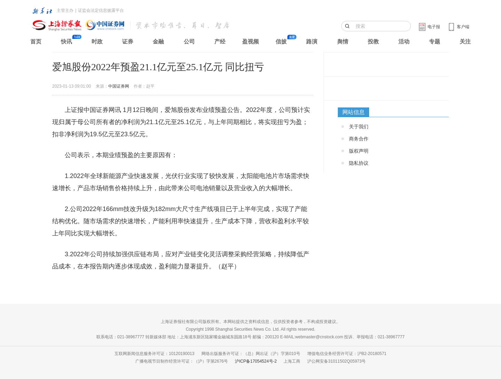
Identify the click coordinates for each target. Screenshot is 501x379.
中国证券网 (118, 86)
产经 (219, 42)
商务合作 (358, 139)
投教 (373, 42)
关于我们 (358, 126)
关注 (465, 42)
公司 (189, 42)
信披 (281, 42)
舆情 (342, 42)
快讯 (66, 42)
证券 (127, 42)
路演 (311, 42)
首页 (35, 42)
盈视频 (250, 42)
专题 (434, 42)
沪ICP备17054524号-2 (256, 361)
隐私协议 (358, 163)
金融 (158, 42)
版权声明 (358, 151)
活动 (403, 42)
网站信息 (353, 112)
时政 (97, 42)
